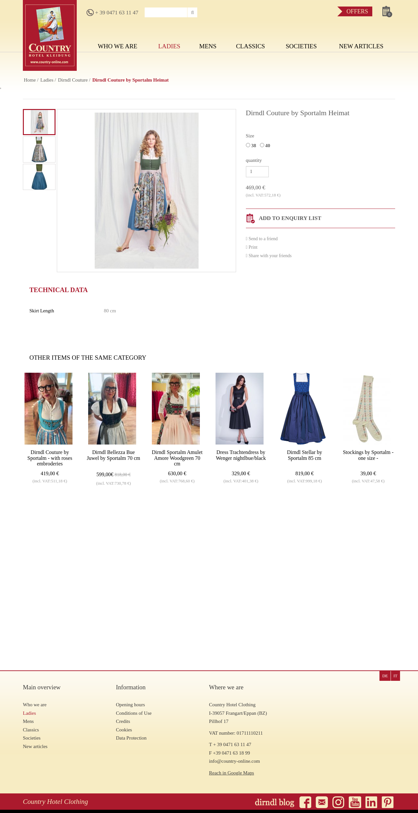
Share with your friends (269, 255)
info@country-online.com (234, 761)
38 (252, 145)
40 (266, 145)
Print (252, 247)
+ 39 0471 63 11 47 (112, 12)
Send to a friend (262, 238)
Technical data (58, 289)
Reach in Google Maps (231, 772)
